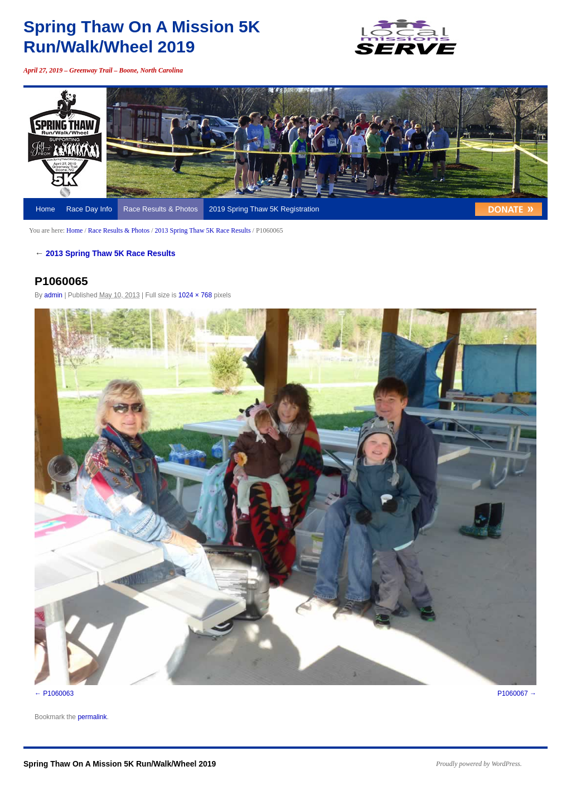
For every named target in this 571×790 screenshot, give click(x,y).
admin (53, 295)
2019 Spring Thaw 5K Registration (264, 209)
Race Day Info (89, 209)
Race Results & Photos (160, 209)
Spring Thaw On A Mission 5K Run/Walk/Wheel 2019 (119, 763)
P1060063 (58, 693)
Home (45, 209)
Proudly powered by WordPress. (479, 764)
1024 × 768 (195, 295)
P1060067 (512, 693)
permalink (92, 717)
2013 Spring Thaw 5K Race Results (202, 230)
